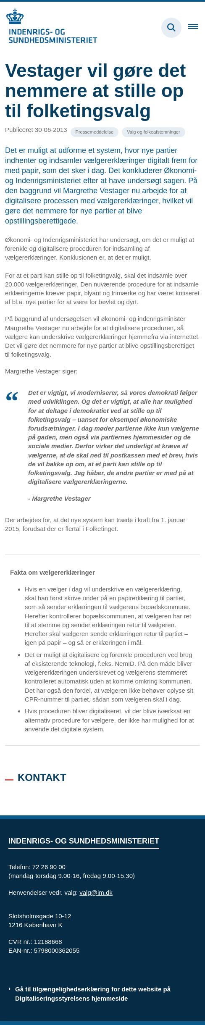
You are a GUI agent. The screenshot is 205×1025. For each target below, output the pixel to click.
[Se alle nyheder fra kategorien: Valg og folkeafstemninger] (153, 132)
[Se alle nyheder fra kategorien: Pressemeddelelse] (95, 132)
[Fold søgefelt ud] (171, 28)
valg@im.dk (96, 892)
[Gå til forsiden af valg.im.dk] (48, 27)
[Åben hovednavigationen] (196, 27)
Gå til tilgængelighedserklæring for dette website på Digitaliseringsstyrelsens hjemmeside (93, 993)
